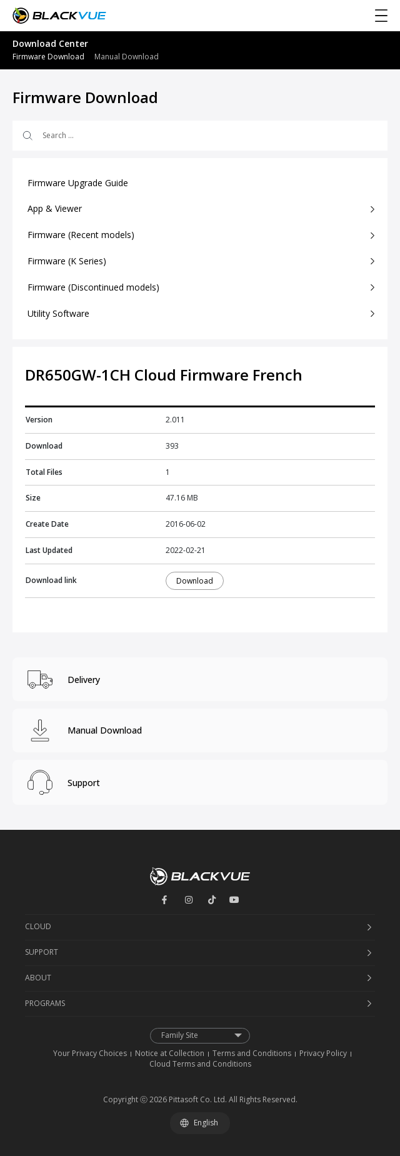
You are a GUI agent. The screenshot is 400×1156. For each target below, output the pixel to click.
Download (194, 581)
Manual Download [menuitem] (126, 56)
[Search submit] (26, 135)
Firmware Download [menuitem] (48, 56)
